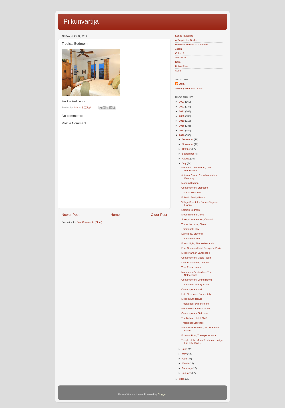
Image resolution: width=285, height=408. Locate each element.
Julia (181, 83)
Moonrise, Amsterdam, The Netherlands (196, 169)
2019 (182, 120)
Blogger (162, 394)
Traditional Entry (190, 229)
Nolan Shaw (181, 66)
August (186, 158)
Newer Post (70, 215)
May (184, 354)
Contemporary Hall (191, 289)
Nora (177, 62)
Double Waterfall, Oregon (195, 262)
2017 (182, 130)
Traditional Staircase (192, 322)
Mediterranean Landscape (195, 252)
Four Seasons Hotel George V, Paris (201, 248)
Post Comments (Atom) (89, 222)
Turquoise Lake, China (193, 224)
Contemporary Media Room (196, 257)
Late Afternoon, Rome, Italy (196, 294)
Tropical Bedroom (191, 192)
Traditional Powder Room (195, 303)
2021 (182, 111)
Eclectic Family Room (193, 197)
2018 (182, 125)
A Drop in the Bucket (186, 40)
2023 (182, 101)
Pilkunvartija (81, 21)
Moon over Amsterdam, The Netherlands (196, 273)
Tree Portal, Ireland (191, 267)
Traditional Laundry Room (195, 284)
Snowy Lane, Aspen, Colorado (197, 219)
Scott (178, 70)
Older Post (159, 215)
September (188, 153)
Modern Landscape (191, 298)
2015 (182, 379)
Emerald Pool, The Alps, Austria (198, 335)
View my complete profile (188, 88)
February (187, 368)
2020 (182, 116)
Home (115, 215)
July (184, 163)
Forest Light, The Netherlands (197, 243)
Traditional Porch (190, 238)
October (186, 149)
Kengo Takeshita (184, 35)
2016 (182, 135)
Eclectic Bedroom (190, 210)
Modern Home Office (192, 214)
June (185, 349)
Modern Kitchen (190, 183)
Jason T (179, 48)
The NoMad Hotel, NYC (194, 318)
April (185, 358)
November (188, 144)
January (186, 373)
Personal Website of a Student (191, 44)
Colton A (179, 53)
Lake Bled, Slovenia (192, 233)
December (188, 139)
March (185, 363)
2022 (182, 106)
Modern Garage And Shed (195, 308)
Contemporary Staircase (194, 187)
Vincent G (180, 57)
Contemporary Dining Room (196, 279)
